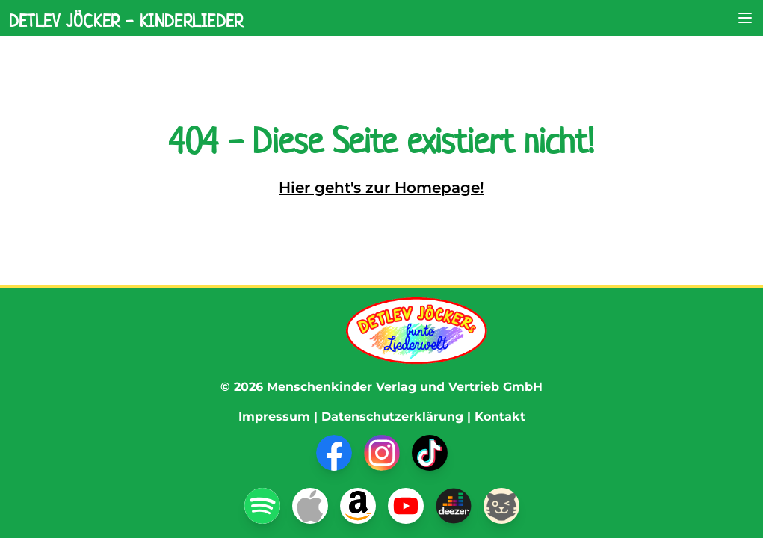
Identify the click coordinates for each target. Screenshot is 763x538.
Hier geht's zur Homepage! (381, 188)
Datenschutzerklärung (392, 416)
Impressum (274, 416)
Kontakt (500, 416)
